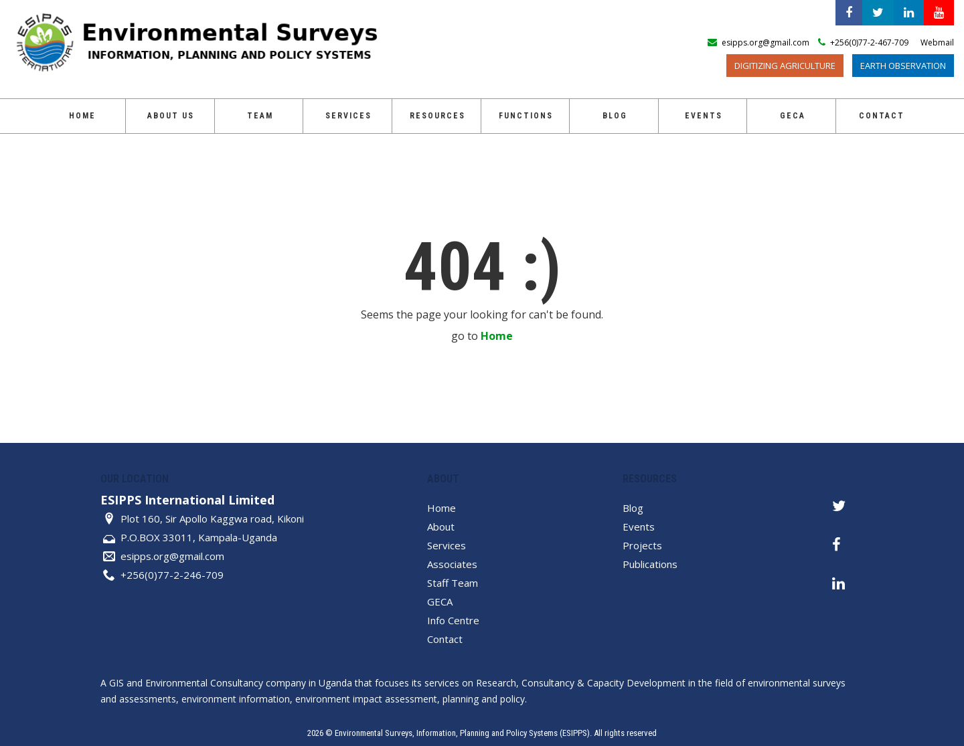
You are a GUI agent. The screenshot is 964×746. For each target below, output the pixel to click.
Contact (881, 115)
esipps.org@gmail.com (172, 556)
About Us (170, 115)
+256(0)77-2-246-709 (172, 574)
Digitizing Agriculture (784, 66)
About (441, 526)
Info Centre (453, 620)
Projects (642, 545)
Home (82, 115)
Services (348, 115)
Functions (526, 115)
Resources (437, 115)
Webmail (937, 42)
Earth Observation (903, 66)
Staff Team (452, 582)
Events (703, 115)
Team (260, 115)
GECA (792, 115)
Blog (614, 115)
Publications (650, 564)
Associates (452, 564)
